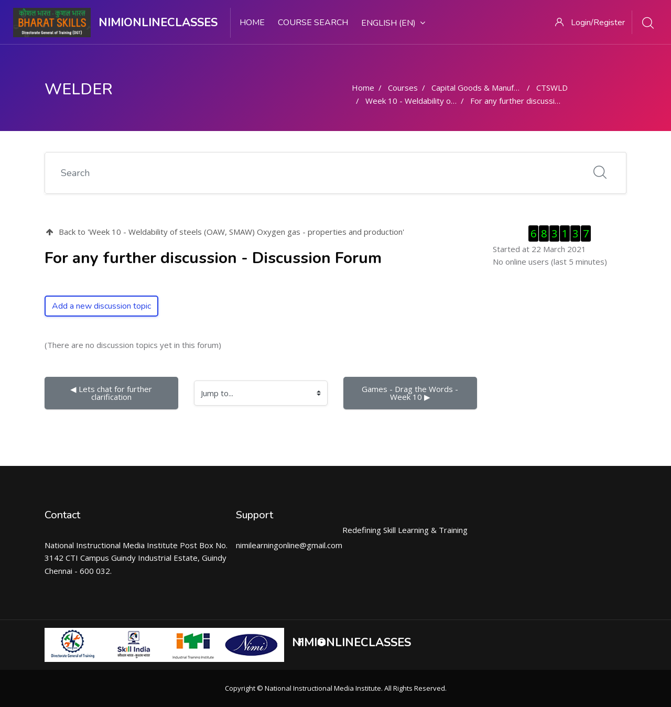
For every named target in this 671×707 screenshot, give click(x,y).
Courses (403, 87)
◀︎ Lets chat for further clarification (112, 393)
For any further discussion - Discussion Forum (552, 100)
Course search (313, 22)
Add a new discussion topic (101, 306)
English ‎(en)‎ (393, 23)
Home (252, 22)
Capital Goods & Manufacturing (487, 87)
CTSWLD (552, 87)
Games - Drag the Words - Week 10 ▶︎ (411, 393)
